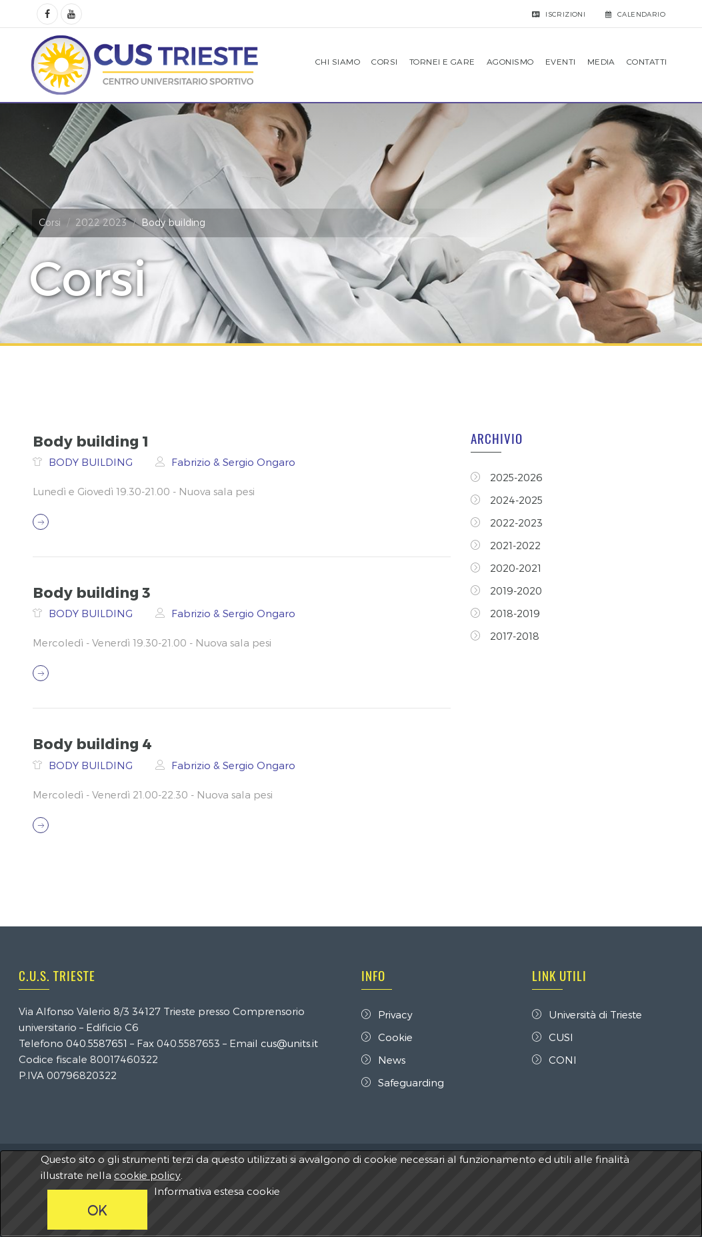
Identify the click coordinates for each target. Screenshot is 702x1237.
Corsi (54, 222)
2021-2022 (506, 545)
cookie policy (147, 1175)
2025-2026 (507, 477)
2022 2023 (105, 222)
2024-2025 (507, 500)
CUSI (550, 1037)
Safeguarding (402, 1082)
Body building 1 (89, 440)
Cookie (387, 1037)
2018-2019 (506, 613)
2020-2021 (506, 568)
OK (97, 1210)
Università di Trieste (585, 1014)
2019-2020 (507, 591)
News (383, 1060)
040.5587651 (101, 1043)
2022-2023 (507, 523)
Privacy (387, 1014)
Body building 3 (90, 592)
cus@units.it (294, 1043)
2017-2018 (505, 636)
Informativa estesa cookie (217, 1191)
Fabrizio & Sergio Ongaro (232, 462)
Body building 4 (91, 743)
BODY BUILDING (90, 462)
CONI (552, 1060)
